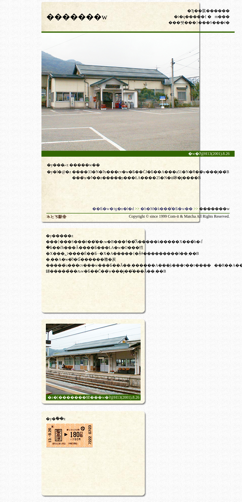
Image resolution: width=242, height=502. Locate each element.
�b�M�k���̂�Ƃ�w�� (166, 209)
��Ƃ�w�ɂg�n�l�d (113, 209)
